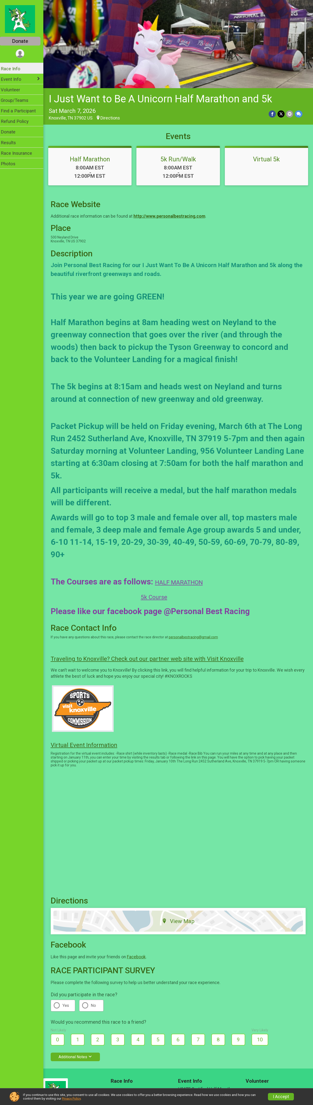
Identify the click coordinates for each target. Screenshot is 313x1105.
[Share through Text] (298, 113)
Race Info (14, 68)
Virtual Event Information (87, 743)
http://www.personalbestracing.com (172, 215)
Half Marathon (92, 158)
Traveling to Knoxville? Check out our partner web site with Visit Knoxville (150, 657)
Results (11, 142)
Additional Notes (78, 1055)
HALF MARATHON (182, 581)
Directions (113, 116)
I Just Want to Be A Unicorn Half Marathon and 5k (163, 98)
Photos (11, 163)
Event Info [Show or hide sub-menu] (14, 79)
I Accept (281, 1096)
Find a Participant (21, 110)
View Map (180, 920)
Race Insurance (19, 153)
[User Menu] (23, 53)
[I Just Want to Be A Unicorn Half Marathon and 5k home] (23, 19)
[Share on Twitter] (281, 113)
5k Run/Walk (180, 158)
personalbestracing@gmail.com (196, 636)
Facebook (139, 955)
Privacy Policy (71, 1098)
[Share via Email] (289, 113)
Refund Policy (18, 121)
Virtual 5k (267, 158)
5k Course (157, 596)
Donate (23, 41)
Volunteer (13, 89)
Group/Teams (18, 100)
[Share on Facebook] (272, 113)
